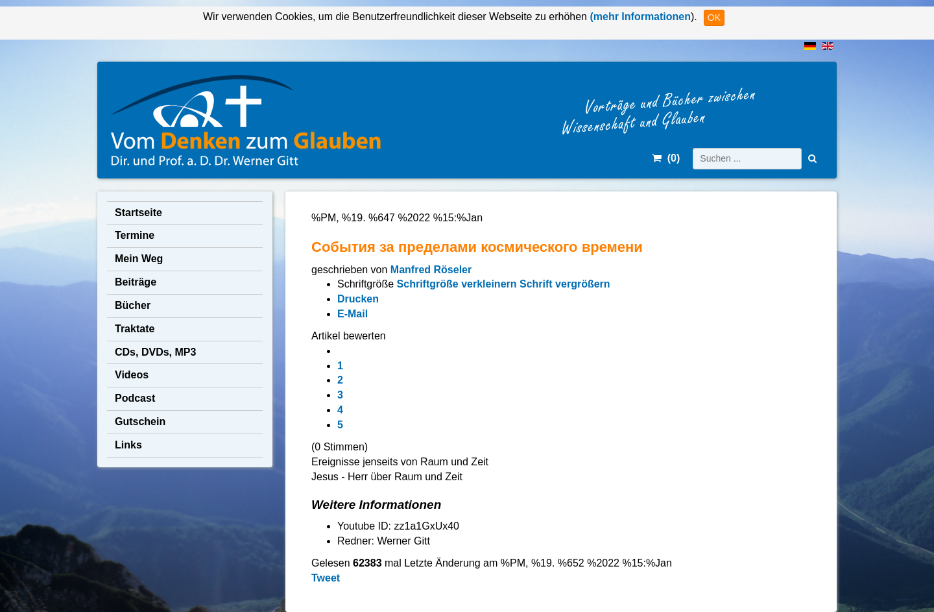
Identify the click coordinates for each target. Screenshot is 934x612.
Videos (132, 374)
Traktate (134, 328)
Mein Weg (139, 258)
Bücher (132, 305)
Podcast (135, 398)
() (666, 158)
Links (128, 444)
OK (714, 17)
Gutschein (140, 421)
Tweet (325, 577)
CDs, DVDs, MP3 (155, 352)
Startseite (138, 212)
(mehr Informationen (639, 16)
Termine (134, 235)
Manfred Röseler (431, 269)
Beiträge (135, 282)
